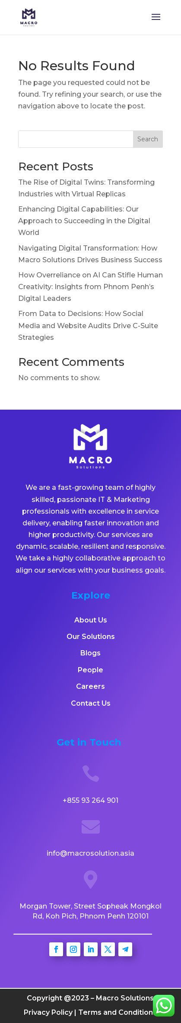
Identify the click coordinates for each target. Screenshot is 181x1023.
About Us (90, 620)
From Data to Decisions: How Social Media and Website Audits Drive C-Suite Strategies (88, 325)
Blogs (90, 653)
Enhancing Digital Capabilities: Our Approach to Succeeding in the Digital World (84, 221)
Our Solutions (91, 636)
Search (147, 139)
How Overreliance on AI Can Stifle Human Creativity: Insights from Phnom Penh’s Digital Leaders (90, 287)
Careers (90, 686)
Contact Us (91, 703)
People (90, 670)
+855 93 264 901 (90, 800)
